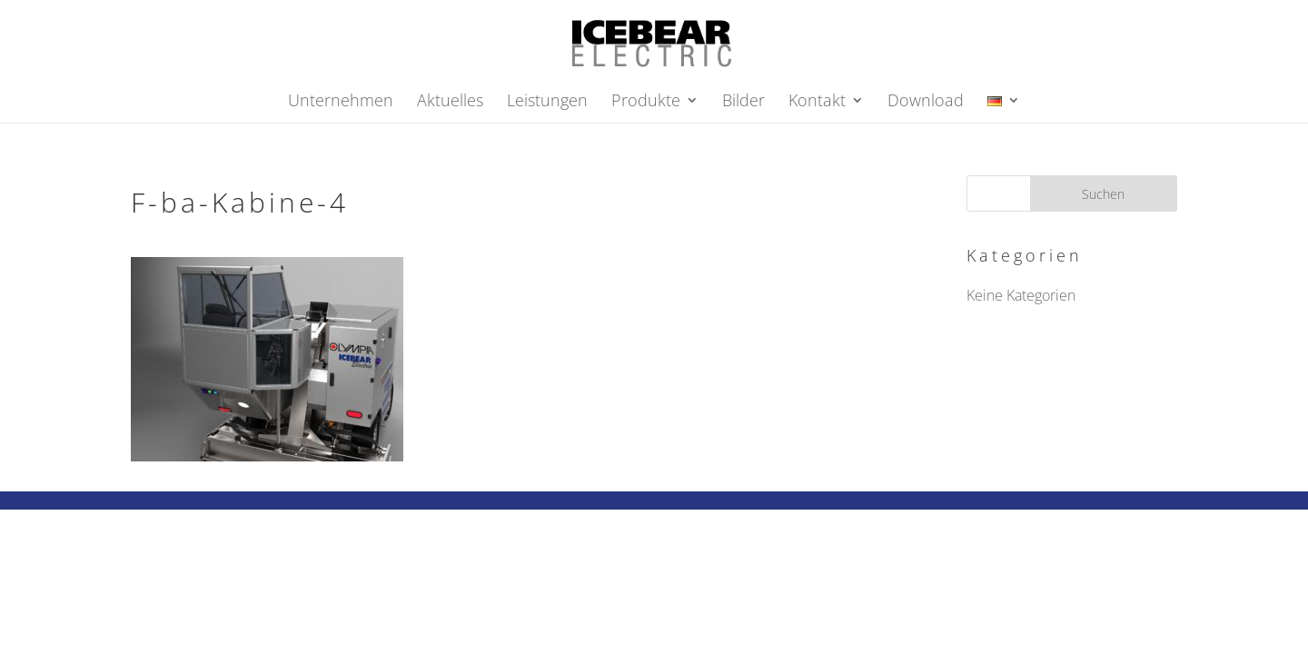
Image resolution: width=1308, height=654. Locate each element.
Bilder (743, 102)
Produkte (645, 102)
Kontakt (817, 102)
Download (925, 102)
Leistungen (547, 102)
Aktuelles (450, 102)
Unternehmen (340, 102)
